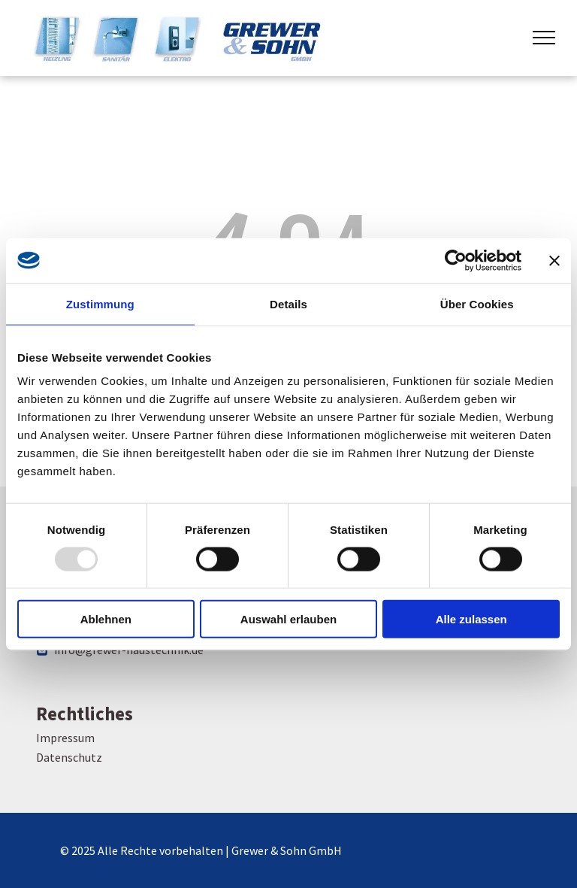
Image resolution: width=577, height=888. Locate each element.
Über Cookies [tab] (477, 303)
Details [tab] (288, 303)
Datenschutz (69, 757)
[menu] (543, 37)
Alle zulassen (471, 619)
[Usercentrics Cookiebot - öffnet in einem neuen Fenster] (455, 260)
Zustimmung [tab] (100, 303)
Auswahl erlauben (288, 619)
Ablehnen (105, 619)
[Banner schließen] (554, 260)
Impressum (65, 737)
